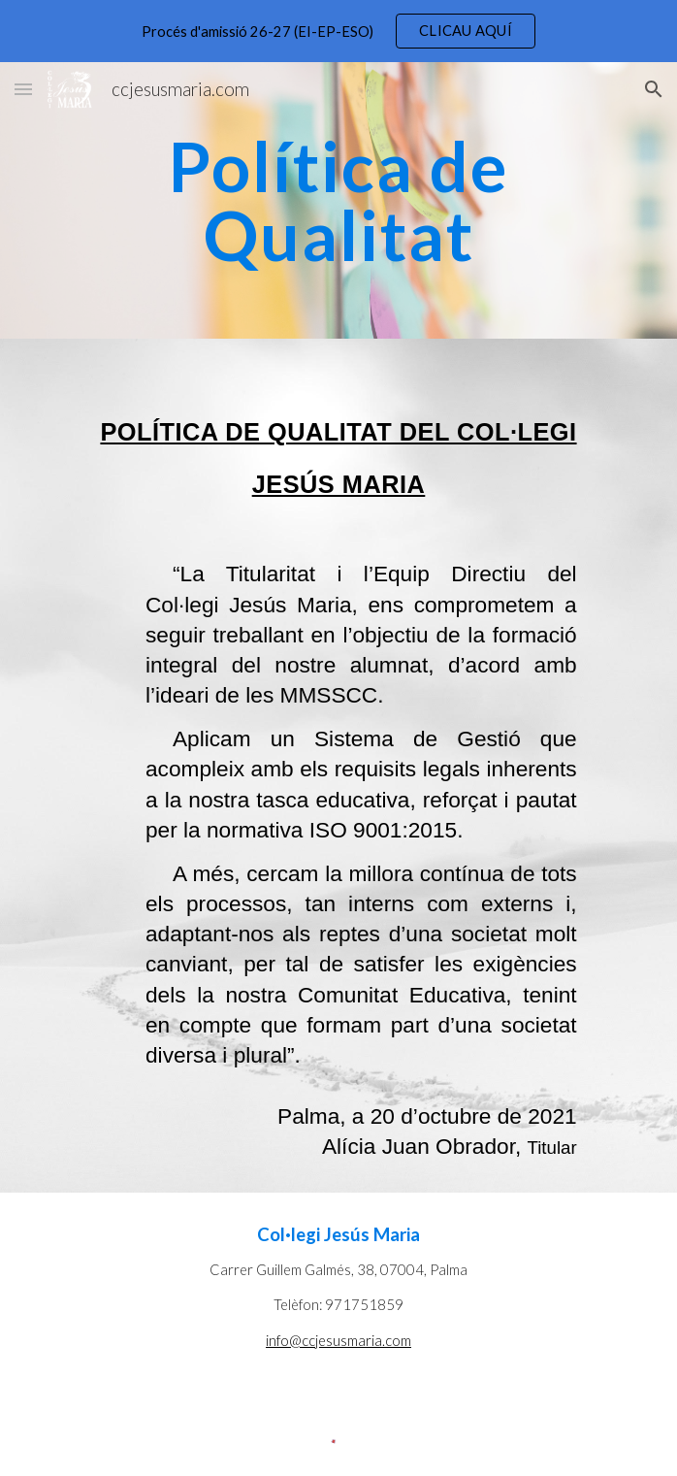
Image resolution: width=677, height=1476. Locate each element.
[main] (338, 200)
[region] (338, 31)
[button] (23, 88)
